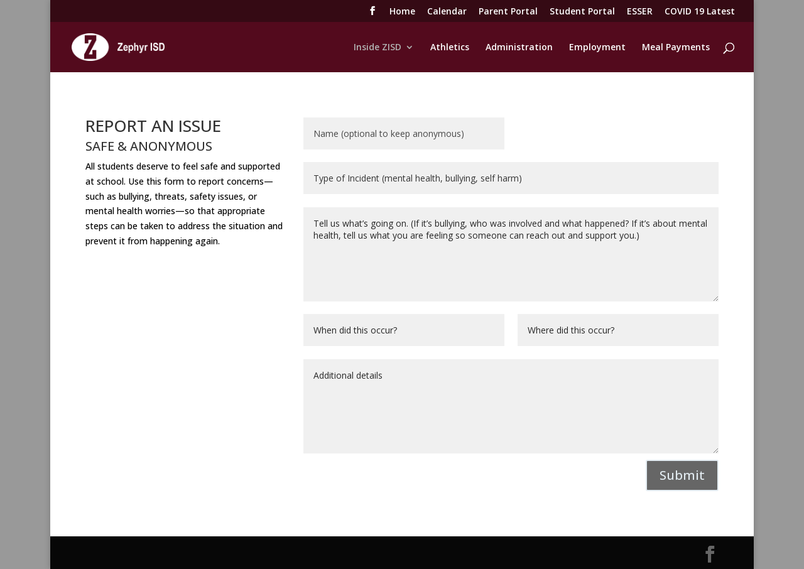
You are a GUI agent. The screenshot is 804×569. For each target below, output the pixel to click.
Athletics (449, 48)
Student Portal (582, 12)
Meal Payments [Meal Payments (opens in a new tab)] (676, 48)
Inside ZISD (377, 48)
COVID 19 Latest (700, 12)
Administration (519, 48)
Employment (597, 48)
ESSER (640, 12)
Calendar (447, 12)
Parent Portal (508, 12)
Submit (682, 475)
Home (402, 12)
